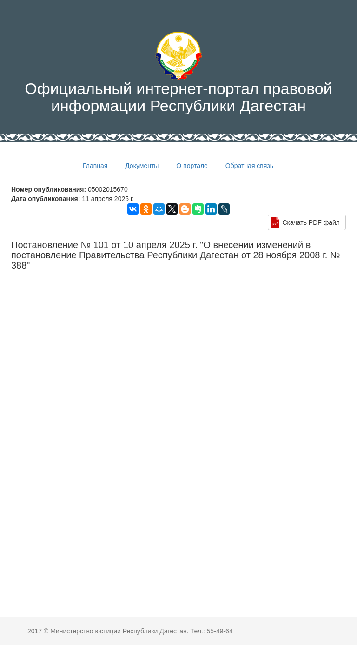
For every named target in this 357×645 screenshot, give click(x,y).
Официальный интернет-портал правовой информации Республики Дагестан (178, 73)
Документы (142, 165)
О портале (192, 165)
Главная (95, 165)
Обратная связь (249, 165)
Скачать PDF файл (311, 222)
